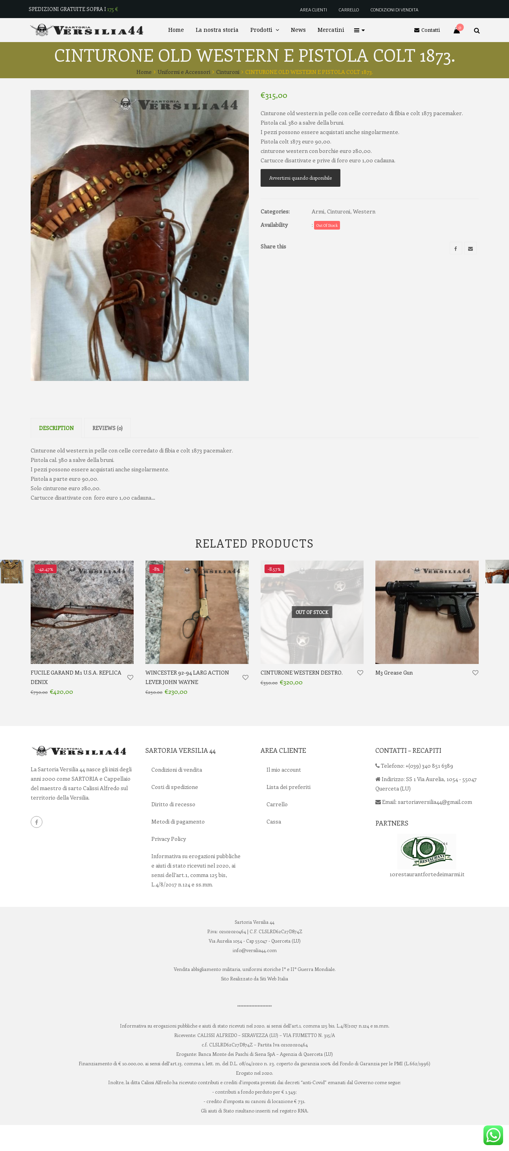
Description (56, 453)
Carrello (277, 830)
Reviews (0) (107, 453)
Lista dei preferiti (288, 812)
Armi (318, 211)
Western (364, 211)
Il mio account (283, 795)
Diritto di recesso (173, 830)
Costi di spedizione (174, 812)
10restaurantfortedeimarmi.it (427, 900)
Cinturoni (227, 71)
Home (144, 71)
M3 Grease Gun (394, 698)
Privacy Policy (168, 864)
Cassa (273, 847)
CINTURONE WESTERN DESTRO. (302, 698)
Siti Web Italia (274, 1004)
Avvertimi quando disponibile (300, 178)
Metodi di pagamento (178, 847)
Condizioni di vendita (176, 795)
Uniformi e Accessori (184, 71)
